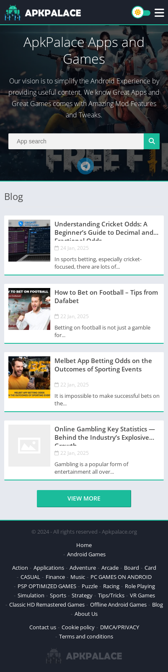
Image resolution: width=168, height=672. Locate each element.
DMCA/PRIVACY (119, 627)
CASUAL (30, 577)
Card (150, 567)
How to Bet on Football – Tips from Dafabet (106, 296)
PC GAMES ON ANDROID (121, 577)
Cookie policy (78, 627)
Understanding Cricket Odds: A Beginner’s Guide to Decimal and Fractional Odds (103, 230)
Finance (55, 577)
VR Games (142, 595)
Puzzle (90, 586)
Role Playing (140, 586)
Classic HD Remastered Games (47, 604)
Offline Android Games (118, 604)
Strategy (82, 595)
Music (77, 577)
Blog (157, 604)
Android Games (86, 554)
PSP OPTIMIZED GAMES (47, 586)
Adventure (83, 567)
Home (84, 545)
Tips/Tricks (111, 595)
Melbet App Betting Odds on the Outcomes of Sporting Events (103, 364)
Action (20, 567)
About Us (86, 614)
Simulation (31, 595)
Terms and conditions (86, 636)
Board (131, 567)
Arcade (110, 567)
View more (84, 498)
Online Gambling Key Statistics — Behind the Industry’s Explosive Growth (104, 435)
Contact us (42, 627)
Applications (49, 567)
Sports (58, 595)
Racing (111, 586)
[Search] (84, 141)
